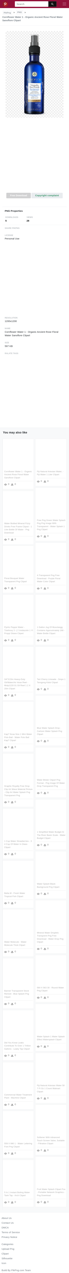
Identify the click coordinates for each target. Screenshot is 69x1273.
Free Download (18, 195)
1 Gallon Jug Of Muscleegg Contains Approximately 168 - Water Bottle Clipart (51, 630)
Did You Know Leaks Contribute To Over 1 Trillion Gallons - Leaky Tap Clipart (17, 1045)
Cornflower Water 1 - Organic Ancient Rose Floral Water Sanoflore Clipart (18, 474)
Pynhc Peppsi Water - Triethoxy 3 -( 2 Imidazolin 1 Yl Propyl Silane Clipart (18, 630)
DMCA (5, 1227)
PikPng (7, 13)
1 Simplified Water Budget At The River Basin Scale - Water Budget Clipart (51, 835)
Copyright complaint (47, 195)
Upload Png (8, 1249)
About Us (7, 1218)
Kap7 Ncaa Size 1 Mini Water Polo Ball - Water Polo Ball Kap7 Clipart (18, 737)
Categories (7, 1244)
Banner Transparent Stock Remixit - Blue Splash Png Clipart (16, 994)
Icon (4, 1263)
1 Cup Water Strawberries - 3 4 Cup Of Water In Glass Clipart (18, 844)
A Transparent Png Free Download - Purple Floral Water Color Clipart (48, 578)
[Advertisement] (34, 157)
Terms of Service (11, 1232)
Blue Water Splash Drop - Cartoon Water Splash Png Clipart (49, 731)
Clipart (5, 1253)
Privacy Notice (9, 1237)
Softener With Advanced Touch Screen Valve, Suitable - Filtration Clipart (51, 1140)
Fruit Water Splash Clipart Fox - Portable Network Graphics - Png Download (51, 1192)
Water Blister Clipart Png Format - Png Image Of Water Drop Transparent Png (51, 783)
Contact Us (8, 1222)
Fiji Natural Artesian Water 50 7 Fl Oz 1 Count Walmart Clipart (51, 1088)
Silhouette (7, 1258)
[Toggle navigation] (64, 4)
